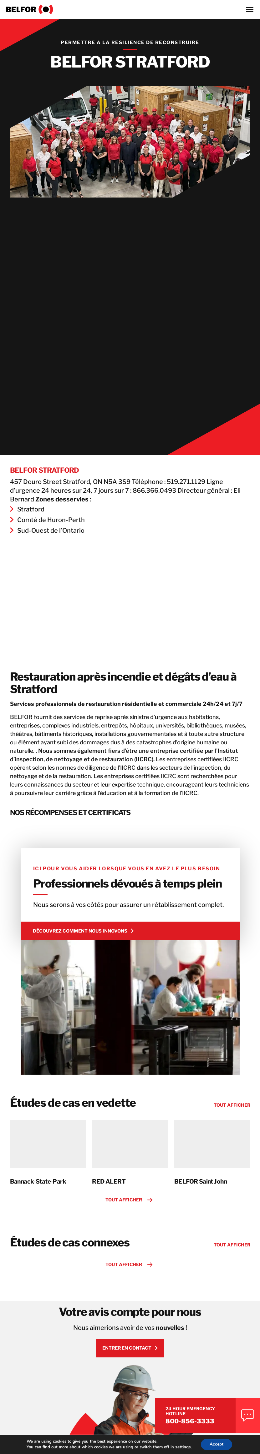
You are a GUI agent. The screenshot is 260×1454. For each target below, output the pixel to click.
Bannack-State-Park (38, 1197)
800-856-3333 (199, 1420)
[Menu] (249, 9)
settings (182, 1447)
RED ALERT (108, 1197)
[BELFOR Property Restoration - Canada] (130, 9)
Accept (216, 1444)
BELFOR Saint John (200, 1197)
